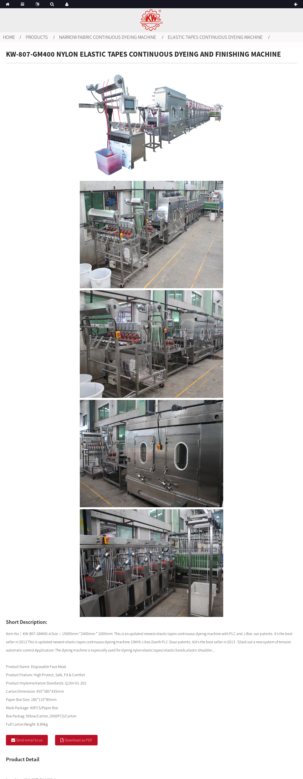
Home (9, 37)
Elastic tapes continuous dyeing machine (215, 37)
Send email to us (29, 739)
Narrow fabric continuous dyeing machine (107, 37)
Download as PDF (78, 739)
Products (37, 37)
